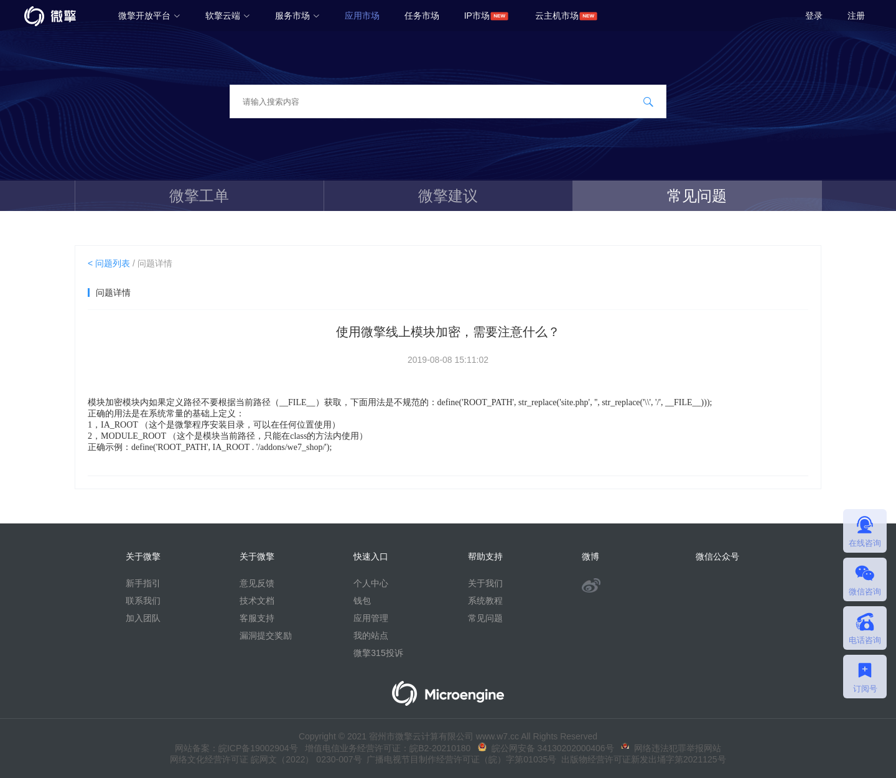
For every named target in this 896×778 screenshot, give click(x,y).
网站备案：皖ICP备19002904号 (236, 748)
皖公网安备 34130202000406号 (546, 748)
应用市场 (362, 16)
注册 (856, 16)
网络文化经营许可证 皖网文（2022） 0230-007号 (266, 759)
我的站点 (370, 635)
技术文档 (257, 601)
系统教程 (485, 601)
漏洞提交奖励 (266, 635)
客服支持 (257, 618)
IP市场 (477, 16)
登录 (814, 16)
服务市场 (297, 16)
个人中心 (370, 583)
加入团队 (143, 618)
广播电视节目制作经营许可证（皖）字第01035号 (459, 759)
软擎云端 (227, 16)
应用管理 (370, 618)
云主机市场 (557, 16)
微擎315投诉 (378, 653)
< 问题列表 (109, 263)
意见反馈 (257, 583)
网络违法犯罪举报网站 (671, 748)
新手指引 (143, 583)
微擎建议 (448, 195)
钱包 (362, 601)
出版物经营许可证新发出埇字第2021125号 (641, 759)
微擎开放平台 (149, 16)
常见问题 (697, 195)
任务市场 (421, 16)
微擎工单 (199, 195)
